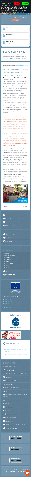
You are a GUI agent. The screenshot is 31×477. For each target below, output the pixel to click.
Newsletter (7, 257)
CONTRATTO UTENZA (9, 234)
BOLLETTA (6, 215)
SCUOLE (6, 271)
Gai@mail (6, 265)
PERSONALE (7, 377)
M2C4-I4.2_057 (8, 301)
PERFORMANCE (8, 384)
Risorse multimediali (9, 263)
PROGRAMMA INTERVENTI (10, 414)
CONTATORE (7, 218)
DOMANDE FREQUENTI (9, 275)
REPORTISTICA (9, 307)
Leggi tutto (15, 20)
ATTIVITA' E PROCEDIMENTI (10, 428)
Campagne (7, 261)
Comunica (7, 267)
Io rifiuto (17, 3)
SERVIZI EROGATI (8, 407)
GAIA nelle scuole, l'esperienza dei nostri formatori (16, 353)
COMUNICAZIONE (8, 250)
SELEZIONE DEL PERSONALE (10, 381)
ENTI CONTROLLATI (8, 403)
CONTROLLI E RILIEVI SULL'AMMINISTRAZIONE (14, 425)
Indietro (6, 206)
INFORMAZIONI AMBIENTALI (10, 418)
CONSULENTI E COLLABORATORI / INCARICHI (14, 374)
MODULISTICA (7, 241)
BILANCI (6, 391)
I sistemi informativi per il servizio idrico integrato (16, 354)
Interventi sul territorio (9, 255)
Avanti (25, 206)
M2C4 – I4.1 (8, 299)
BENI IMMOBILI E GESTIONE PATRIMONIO (13, 400)
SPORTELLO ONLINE (8, 225)
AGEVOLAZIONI (7, 238)
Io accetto (25, 3)
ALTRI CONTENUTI (8, 421)
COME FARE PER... (8, 222)
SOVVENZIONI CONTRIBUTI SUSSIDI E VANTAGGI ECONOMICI (15, 395)
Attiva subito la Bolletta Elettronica (15, 17)
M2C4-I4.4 (7, 303)
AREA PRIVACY (6, 469)
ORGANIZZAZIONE (8, 370)
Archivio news (7, 253)
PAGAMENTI (6, 411)
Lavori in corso (8, 259)
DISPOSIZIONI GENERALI (9, 367)
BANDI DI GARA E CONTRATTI (11, 388)
